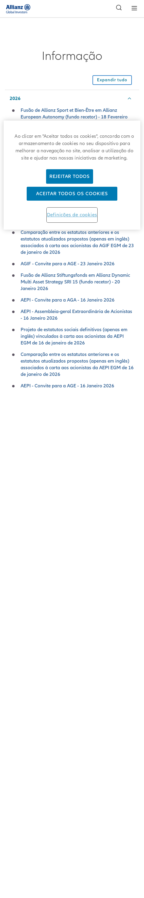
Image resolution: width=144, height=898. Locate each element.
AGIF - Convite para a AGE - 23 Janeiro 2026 (68, 264)
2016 (15, 570)
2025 (15, 415)
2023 (15, 449)
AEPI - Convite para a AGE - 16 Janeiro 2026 (67, 386)
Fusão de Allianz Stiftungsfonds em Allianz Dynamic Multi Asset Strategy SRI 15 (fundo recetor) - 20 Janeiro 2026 (75, 282)
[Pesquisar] (117, 8)
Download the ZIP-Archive (72, 615)
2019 (15, 518)
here (104, 653)
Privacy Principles (72, 825)
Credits (72, 809)
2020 (15, 501)
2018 (15, 535)
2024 (15, 432)
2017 (15, 553)
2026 (15, 98)
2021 (15, 484)
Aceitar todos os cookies (72, 194)
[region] (72, 175)
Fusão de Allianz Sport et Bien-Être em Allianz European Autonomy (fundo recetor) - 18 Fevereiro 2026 (74, 117)
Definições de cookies (72, 215)
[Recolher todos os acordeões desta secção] (112, 80)
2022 (15, 467)
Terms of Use (72, 841)
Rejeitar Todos (69, 176)
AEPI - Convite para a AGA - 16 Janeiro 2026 (68, 300)
